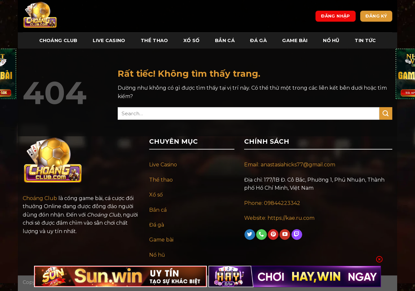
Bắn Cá (225, 40)
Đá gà (156, 225)
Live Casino (109, 40)
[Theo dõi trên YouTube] (284, 234)
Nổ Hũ (331, 40)
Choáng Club (58, 40)
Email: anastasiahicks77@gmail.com (289, 165)
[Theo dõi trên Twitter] (249, 234)
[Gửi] (385, 113)
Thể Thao (154, 40)
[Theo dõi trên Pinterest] (273, 234)
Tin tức (365, 40)
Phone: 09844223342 (272, 203)
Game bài (161, 240)
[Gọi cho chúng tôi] (261, 234)
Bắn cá (158, 210)
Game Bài (294, 40)
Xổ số (156, 195)
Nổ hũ (157, 255)
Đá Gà (258, 40)
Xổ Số (191, 40)
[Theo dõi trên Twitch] (296, 234)
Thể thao (161, 180)
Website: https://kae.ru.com (280, 218)
